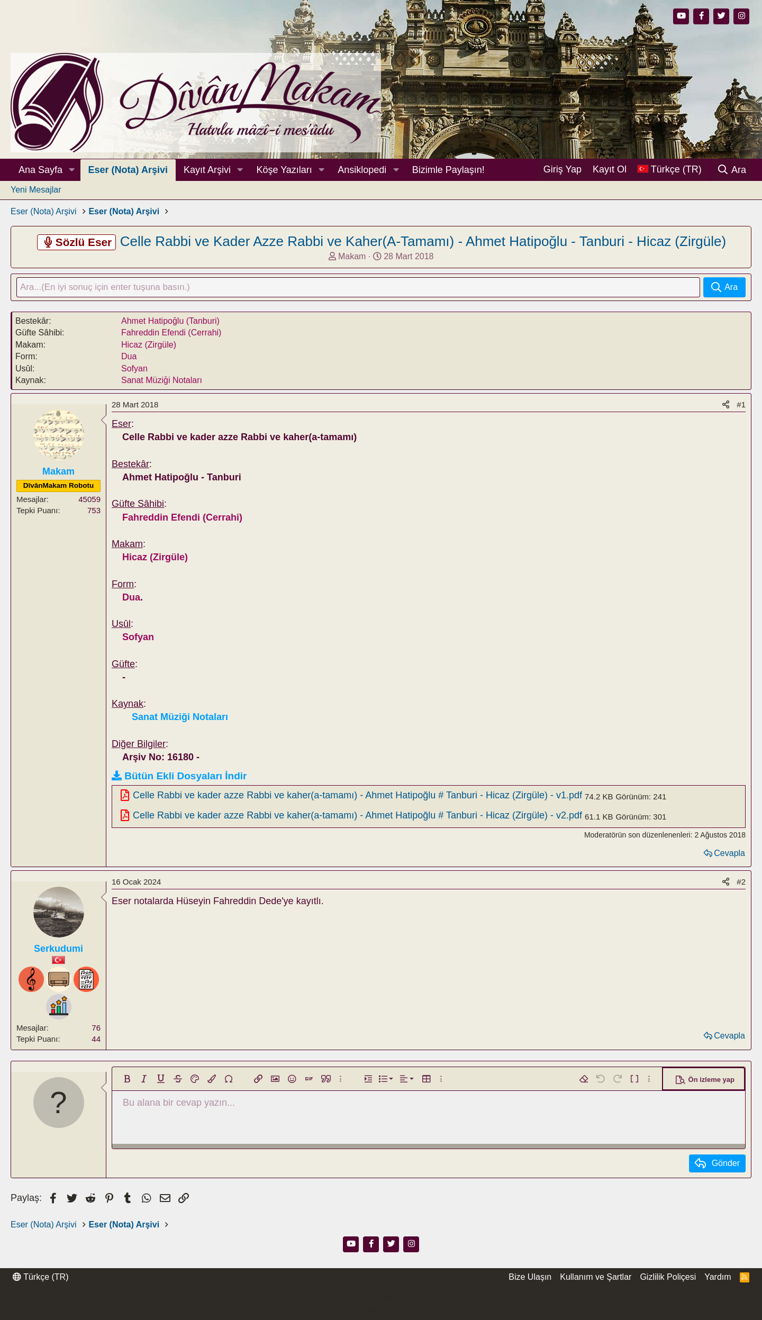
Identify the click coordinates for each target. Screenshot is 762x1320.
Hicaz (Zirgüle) (148, 345)
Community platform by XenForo (380, 1299)
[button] (72, 170)
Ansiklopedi (362, 170)
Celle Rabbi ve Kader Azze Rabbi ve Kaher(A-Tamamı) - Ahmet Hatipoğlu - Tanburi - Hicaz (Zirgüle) (423, 241)
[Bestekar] (31, 980)
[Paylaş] (726, 405)
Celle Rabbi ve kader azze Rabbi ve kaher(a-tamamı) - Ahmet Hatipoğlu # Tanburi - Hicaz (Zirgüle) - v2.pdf (357, 816)
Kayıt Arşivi (207, 170)
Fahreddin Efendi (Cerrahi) (171, 333)
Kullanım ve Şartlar (595, 1277)
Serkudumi (58, 949)
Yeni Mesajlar (36, 189)
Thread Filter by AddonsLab (381, 1309)
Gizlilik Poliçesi (668, 1277)
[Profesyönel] (58, 1007)
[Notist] (86, 980)
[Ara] (731, 170)
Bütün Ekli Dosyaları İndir (185, 776)
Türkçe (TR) (40, 1277)
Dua (129, 357)
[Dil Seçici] (669, 169)
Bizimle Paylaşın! (448, 170)
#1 (741, 405)
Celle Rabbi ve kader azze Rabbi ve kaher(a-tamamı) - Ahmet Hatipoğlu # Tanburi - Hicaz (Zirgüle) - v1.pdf (357, 795)
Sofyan (134, 369)
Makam (352, 256)
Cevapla (729, 854)
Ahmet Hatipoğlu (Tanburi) (170, 321)
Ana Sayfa (40, 170)
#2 (741, 882)
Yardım (717, 1277)
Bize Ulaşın (530, 1277)
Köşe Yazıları (284, 170)
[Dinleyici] (58, 980)
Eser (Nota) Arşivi (128, 170)
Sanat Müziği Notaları (161, 381)
